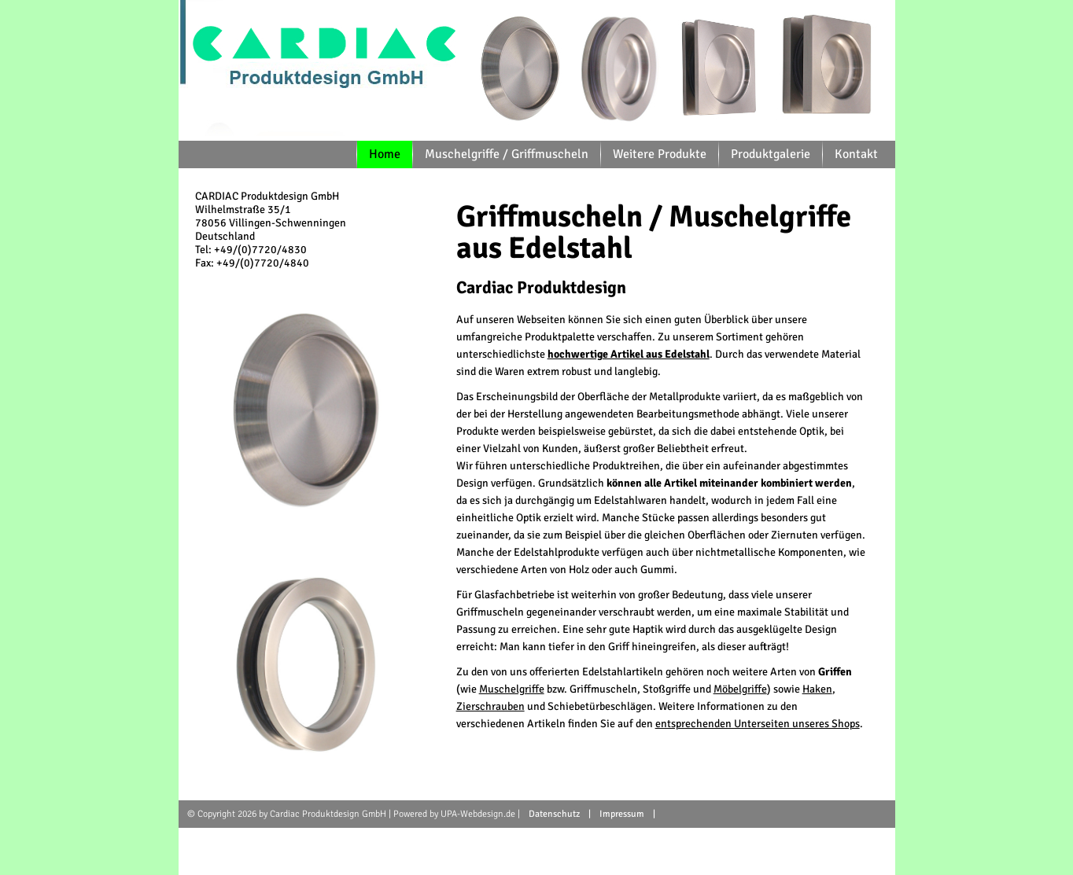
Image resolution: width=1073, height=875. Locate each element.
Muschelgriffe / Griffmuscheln (506, 154)
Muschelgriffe (511, 689)
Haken (817, 689)
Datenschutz (554, 814)
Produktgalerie (770, 154)
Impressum (621, 814)
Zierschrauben (490, 706)
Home (384, 154)
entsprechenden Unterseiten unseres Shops (757, 723)
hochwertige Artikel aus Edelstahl (629, 354)
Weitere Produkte (659, 154)
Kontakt (856, 154)
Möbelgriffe (740, 689)
